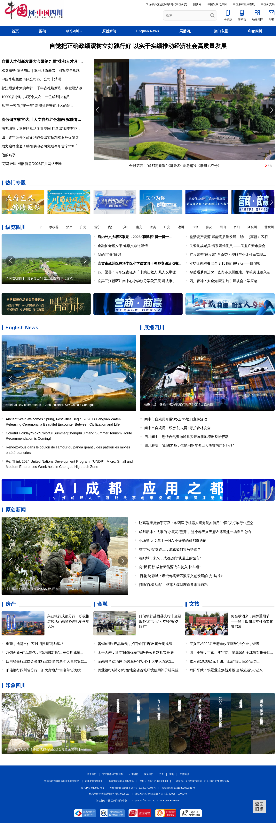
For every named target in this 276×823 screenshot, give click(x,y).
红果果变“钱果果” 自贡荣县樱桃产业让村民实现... (228, 255)
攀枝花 (56, 227)
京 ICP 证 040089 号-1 (92, 788)
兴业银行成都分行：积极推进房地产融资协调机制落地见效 (68, 621)
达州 (183, 227)
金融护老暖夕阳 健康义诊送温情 (123, 246)
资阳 (239, 227)
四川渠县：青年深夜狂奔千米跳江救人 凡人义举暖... (138, 272)
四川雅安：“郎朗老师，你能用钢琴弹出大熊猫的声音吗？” (189, 445)
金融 (102, 604)
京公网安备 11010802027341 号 (178, 788)
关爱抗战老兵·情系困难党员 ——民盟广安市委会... (229, 246)
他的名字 (9, 155)
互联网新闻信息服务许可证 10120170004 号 (133, 788)
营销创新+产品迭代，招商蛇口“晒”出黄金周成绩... (44, 653)
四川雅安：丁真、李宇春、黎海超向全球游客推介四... (231, 653)
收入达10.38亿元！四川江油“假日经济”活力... (225, 661)
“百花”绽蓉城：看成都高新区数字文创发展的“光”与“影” (181, 576)
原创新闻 (109, 31)
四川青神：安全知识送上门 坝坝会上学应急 (223, 281)
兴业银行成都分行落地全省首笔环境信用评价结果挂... (139, 670)
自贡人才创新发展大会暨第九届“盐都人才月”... (42, 61)
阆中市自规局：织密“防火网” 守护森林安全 (177, 428)
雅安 (211, 227)
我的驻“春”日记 (109, 255)
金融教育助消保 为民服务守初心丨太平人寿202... (136, 661)
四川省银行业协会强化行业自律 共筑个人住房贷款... (46, 661)
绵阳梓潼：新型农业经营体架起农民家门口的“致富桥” (42, 589)
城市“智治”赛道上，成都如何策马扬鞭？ (170, 549)
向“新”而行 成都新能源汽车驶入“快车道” (170, 567)
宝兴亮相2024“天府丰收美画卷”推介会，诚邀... (226, 644)
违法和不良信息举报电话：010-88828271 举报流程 (202, 781)
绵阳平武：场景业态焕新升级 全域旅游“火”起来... (228, 670)
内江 (114, 227)
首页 (15, 31)
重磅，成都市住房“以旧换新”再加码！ (35, 644)
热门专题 (221, 31)
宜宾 (155, 227)
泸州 (72, 227)
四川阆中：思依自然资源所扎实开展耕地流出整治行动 (186, 437)
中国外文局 (268, 4)
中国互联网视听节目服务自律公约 (61, 781)
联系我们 (148, 774)
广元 (86, 227)
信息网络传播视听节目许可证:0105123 (109, 793)
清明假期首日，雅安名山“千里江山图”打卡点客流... (40, 278)
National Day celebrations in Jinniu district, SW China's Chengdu (50, 405)
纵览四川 (15, 227)
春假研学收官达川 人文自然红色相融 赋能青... (41, 119)
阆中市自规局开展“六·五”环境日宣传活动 (175, 419)
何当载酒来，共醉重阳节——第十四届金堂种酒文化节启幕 (252, 621)
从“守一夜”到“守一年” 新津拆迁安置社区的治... (37, 106)
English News (147, 31)
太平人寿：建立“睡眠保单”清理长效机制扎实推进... (137, 653)
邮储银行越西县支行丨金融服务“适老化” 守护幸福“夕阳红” (160, 621)
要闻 (42, 31)
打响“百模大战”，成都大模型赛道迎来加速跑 (173, 585)
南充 (141, 227)
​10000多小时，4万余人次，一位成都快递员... (37, 97)
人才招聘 (133, 774)
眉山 (225, 227)
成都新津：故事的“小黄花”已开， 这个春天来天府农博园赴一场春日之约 (195, 532)
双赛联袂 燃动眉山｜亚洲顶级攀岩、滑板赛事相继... (42, 70)
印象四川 (255, 31)
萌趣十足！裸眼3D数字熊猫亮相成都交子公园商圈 (178, 404)
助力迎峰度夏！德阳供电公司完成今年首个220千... (41, 146)
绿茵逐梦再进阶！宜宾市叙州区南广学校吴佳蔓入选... (231, 272)
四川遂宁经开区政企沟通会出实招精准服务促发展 (40, 137)
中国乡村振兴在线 (244, 4)
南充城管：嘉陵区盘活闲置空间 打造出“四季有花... (41, 128)
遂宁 (100, 227)
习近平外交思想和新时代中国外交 (166, 4)
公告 (161, 774)
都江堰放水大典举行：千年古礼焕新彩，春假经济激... (43, 88)
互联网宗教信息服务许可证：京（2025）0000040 (161, 793)
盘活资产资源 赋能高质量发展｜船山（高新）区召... (230, 237)
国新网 (197, 4)
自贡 (41, 227)
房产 (10, 604)
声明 (171, 774)
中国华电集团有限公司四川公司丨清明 (31, 79)
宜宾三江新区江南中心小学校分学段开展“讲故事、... (138, 281)
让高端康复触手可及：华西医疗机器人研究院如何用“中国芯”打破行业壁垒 (196, 523)
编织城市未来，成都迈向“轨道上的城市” (170, 558)
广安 (169, 227)
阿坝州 (254, 227)
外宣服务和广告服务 (112, 774)
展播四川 (186, 31)
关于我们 (91, 774)
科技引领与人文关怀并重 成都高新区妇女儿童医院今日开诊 (45, 749)
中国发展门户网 (217, 4)
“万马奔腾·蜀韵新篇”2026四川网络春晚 (32, 164)
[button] (271, 202)
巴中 (197, 227)
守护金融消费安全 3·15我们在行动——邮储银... (227, 263)
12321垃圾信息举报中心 (121, 781)
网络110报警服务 (94, 781)
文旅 (194, 604)
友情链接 (184, 774)
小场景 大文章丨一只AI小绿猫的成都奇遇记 (172, 541)
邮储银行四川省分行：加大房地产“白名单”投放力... (45, 670)
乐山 (128, 227)
